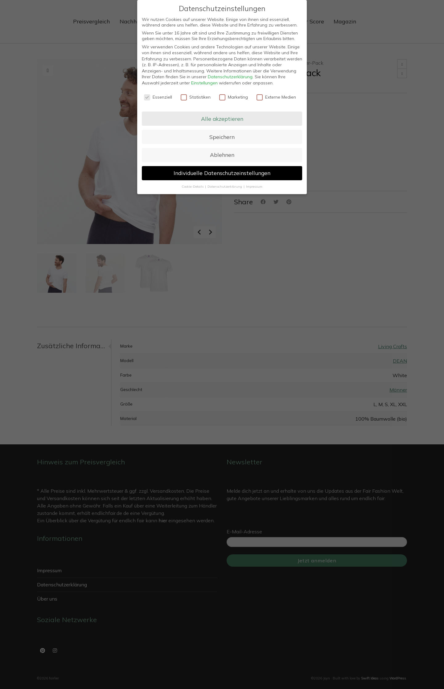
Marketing (233, 97)
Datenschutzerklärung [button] (225, 186)
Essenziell (158, 97)
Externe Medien (276, 97)
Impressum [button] (254, 186)
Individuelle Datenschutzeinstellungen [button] (222, 172)
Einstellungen (204, 83)
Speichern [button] (222, 136)
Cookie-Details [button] (193, 186)
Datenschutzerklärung (230, 77)
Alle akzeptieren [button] (222, 118)
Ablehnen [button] (222, 154)
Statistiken (196, 97)
